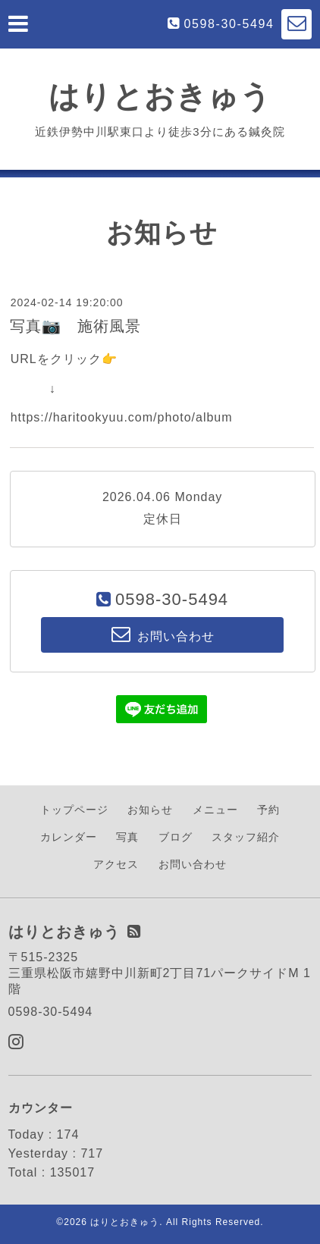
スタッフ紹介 (246, 837)
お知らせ (150, 810)
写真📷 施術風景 (75, 326)
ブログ (175, 837)
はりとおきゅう (160, 96)
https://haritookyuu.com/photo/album (122, 417)
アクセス (116, 864)
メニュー (215, 810)
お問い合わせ (192, 864)
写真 (127, 837)
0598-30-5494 (229, 23)
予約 (268, 810)
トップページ (74, 810)
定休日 (162, 518)
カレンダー (68, 837)
